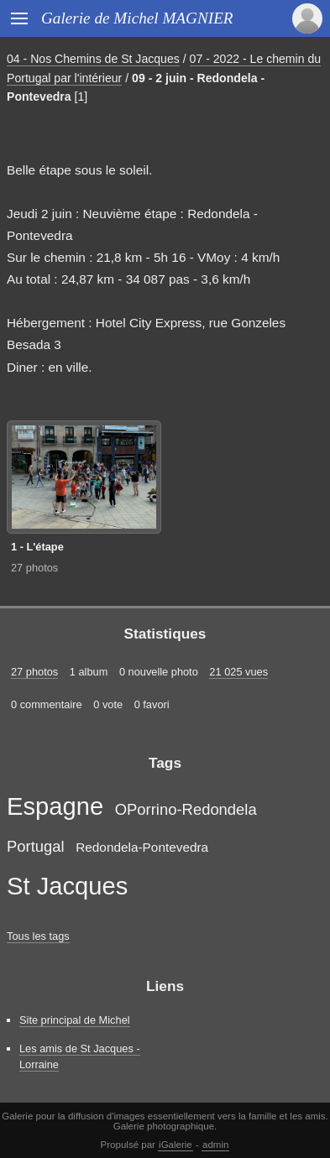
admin (215, 1145)
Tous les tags (38, 936)
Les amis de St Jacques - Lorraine (79, 1056)
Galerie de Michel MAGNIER (137, 18)
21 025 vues (238, 671)
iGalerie (175, 1145)
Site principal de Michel (74, 1020)
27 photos (34, 567)
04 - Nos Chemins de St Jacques (93, 58)
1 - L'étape (37, 546)
